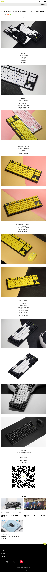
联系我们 (20, 570)
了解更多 (26, 570)
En (39, 1)
